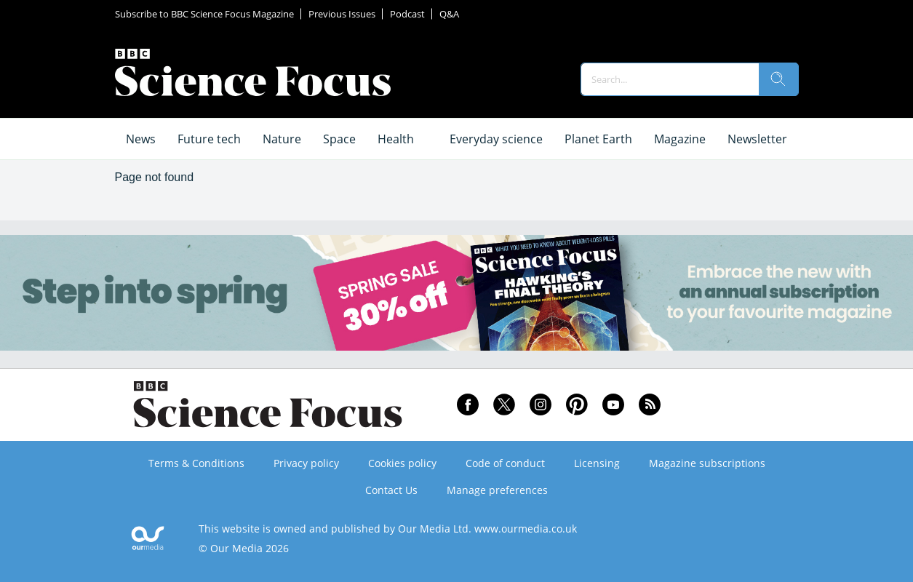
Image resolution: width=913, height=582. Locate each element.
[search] (778, 79)
